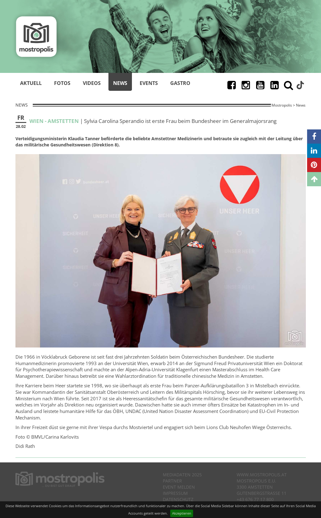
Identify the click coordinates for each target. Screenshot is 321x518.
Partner (172, 481)
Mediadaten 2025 (182, 475)
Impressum (175, 493)
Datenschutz (178, 499)
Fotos (62, 83)
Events (149, 83)
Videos (92, 83)
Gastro (180, 83)
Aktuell (31, 83)
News (120, 83)
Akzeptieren (181, 513)
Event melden (179, 487)
